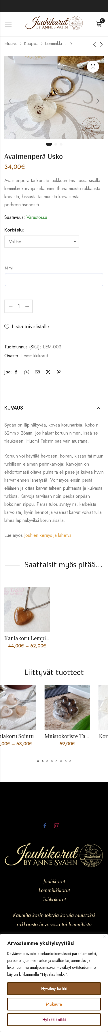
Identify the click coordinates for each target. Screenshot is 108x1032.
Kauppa (31, 43)
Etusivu (11, 43)
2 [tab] (55, 144)
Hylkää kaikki (54, 1020)
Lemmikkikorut (56, 43)
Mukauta (54, 1004)
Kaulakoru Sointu (27, 736)
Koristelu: (14, 230)
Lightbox (93, 67)
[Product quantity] (18, 306)
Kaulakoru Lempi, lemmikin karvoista (49, 638)
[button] (38, 761)
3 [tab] (61, 144)
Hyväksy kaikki (54, 989)
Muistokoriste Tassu (82, 736)
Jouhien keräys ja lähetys (47, 535)
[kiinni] (104, 936)
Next (98, 101)
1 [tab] (49, 144)
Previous (10, 101)
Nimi (9, 268)
